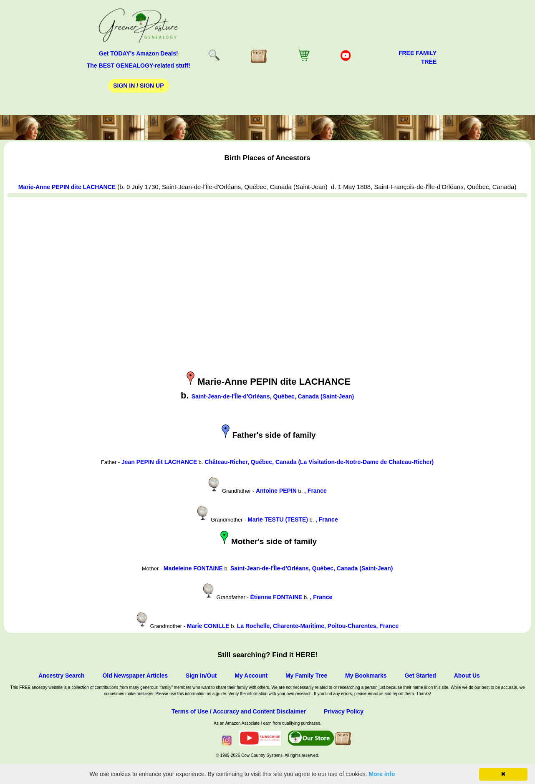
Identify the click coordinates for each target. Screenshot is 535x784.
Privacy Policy (343, 711)
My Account (251, 675)
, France (315, 490)
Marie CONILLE (208, 626)
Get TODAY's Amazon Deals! (138, 53)
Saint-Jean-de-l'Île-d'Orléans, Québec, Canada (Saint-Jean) (273, 396)
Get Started (420, 675)
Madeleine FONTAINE (193, 568)
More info (382, 774)
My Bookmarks (366, 675)
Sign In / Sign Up (138, 85)
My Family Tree (306, 675)
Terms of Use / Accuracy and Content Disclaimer (239, 711)
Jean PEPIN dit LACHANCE (159, 462)
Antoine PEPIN (276, 490)
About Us (467, 675)
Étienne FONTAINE (276, 597)
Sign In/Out (201, 675)
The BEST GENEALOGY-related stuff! (138, 65)
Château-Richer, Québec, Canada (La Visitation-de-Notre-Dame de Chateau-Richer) (319, 462)
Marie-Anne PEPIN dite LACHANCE (67, 187)
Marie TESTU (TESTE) (277, 519)
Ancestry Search (61, 675)
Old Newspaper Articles (135, 675)
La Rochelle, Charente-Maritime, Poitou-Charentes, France (318, 626)
